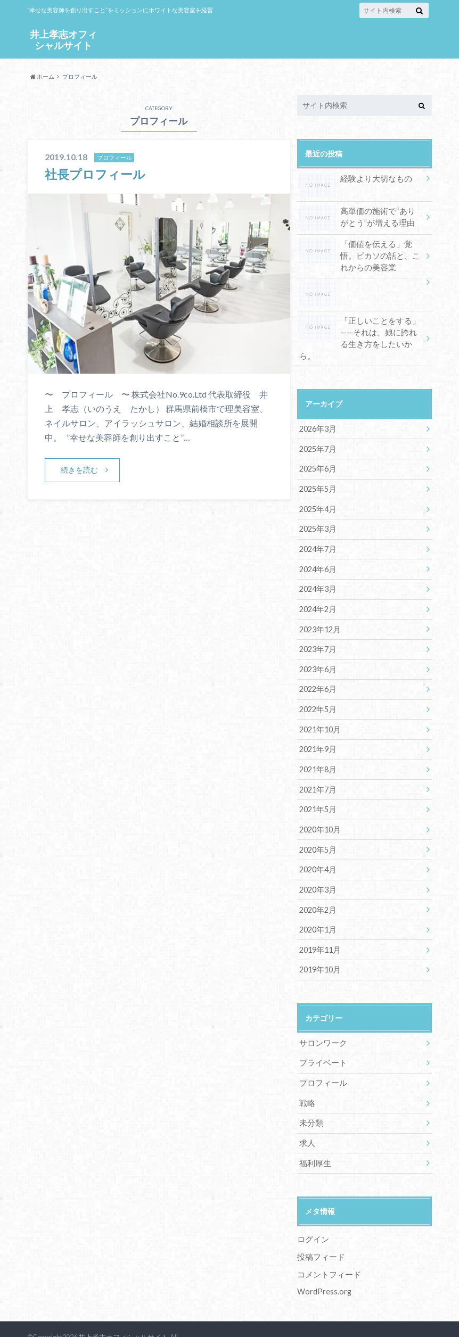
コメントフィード (327, 1248)
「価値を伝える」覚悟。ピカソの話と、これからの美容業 (360, 254)
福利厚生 (314, 1137)
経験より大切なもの (353, 180)
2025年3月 (317, 513)
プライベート (321, 1039)
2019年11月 (319, 926)
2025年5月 (317, 474)
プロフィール (321, 1058)
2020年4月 (317, 848)
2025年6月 (317, 454)
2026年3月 (317, 415)
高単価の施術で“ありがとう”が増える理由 (358, 217)
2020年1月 (317, 907)
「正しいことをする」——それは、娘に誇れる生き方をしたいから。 (359, 330)
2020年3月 (317, 867)
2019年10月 (319, 946)
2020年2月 (317, 887)
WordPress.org (324, 1265)
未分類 (310, 1098)
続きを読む (79, 469)
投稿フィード (319, 1230)
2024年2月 (317, 592)
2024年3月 (317, 572)
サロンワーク (321, 1019)
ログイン (312, 1213)
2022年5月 (317, 690)
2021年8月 (317, 749)
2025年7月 (317, 435)
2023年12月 (319, 612)
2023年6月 (317, 651)
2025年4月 (317, 494)
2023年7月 (317, 631)
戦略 (306, 1078)
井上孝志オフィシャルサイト (63, 39)
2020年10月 (319, 808)
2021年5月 (317, 789)
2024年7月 (317, 533)
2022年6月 (317, 670)
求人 (306, 1118)
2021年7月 (317, 769)
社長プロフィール (97, 173)
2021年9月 (317, 729)
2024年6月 (317, 553)
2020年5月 (317, 828)
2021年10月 (319, 710)
